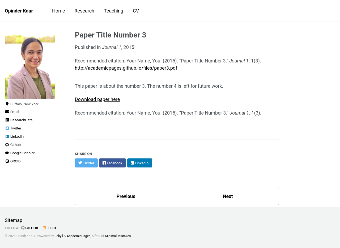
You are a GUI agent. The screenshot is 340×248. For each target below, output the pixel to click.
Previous (125, 196)
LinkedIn (14, 136)
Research (85, 11)
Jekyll (59, 236)
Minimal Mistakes (118, 236)
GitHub (29, 228)
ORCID (13, 161)
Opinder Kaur (19, 11)
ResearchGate (19, 120)
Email (12, 112)
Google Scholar (20, 153)
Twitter (13, 128)
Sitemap (13, 220)
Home (58, 11)
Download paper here (97, 99)
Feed (49, 228)
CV (136, 11)
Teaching (113, 11)
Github (13, 144)
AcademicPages (78, 236)
